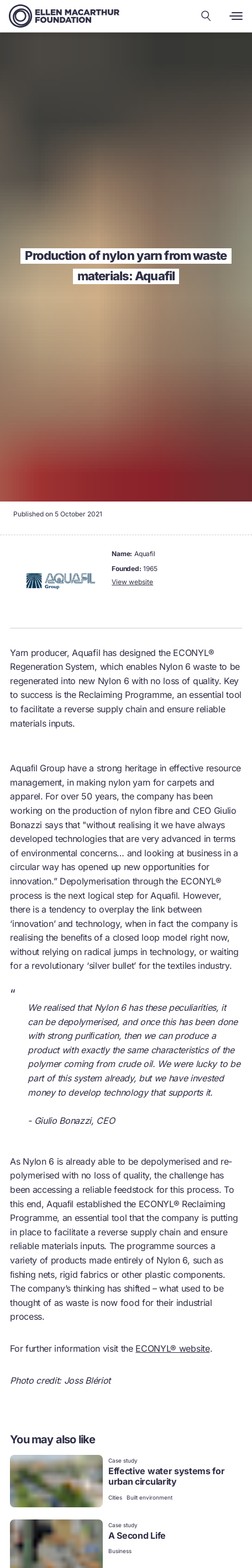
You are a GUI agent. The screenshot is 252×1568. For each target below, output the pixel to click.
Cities (115, 1497)
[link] (126, 1482)
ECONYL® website (172, 1348)
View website (132, 582)
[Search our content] (206, 16)
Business (120, 1551)
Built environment (149, 1497)
